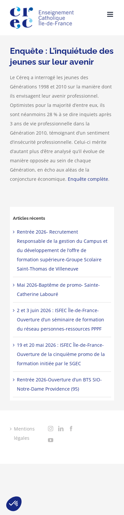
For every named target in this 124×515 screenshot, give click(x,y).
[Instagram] (50, 428)
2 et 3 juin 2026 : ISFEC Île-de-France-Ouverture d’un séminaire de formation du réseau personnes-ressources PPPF (60, 319)
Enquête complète (88, 179)
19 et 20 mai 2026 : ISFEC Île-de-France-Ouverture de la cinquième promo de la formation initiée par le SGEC (61, 354)
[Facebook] (71, 428)
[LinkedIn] (60, 428)
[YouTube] (50, 440)
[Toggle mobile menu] (110, 14)
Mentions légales (24, 433)
